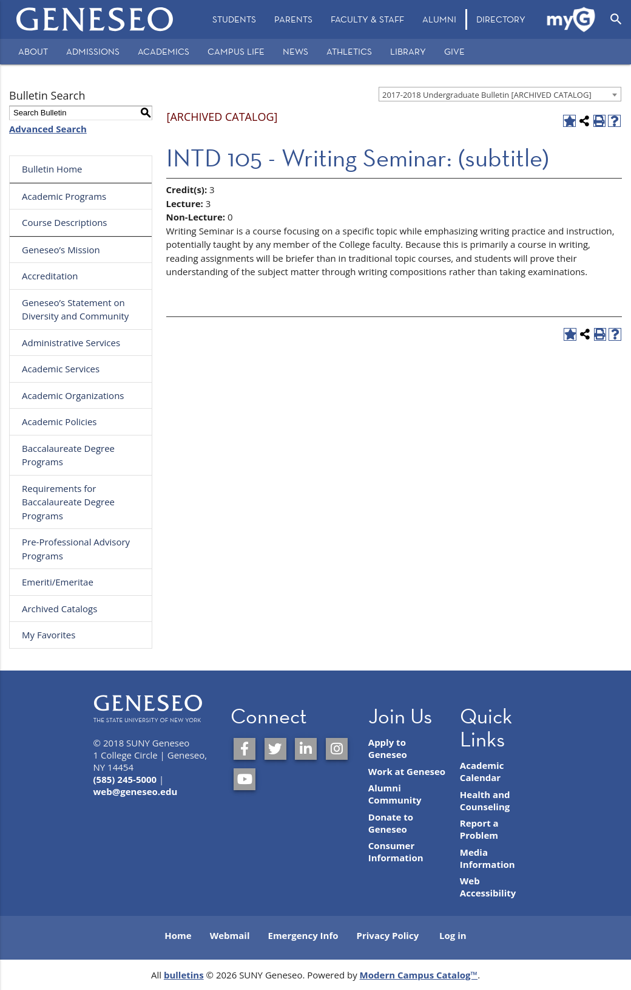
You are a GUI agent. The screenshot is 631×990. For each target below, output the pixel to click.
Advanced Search (48, 129)
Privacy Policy (388, 935)
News (295, 51)
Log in (453, 935)
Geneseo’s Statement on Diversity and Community (75, 309)
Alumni (439, 19)
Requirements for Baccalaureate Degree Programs (68, 502)
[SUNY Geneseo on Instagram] (337, 749)
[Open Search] (616, 19)
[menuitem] (234, 19)
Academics (163, 51)
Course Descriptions (64, 222)
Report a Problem (479, 829)
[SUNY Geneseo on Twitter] (275, 749)
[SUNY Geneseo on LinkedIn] (306, 749)
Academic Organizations (73, 395)
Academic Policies (59, 421)
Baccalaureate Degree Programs (68, 455)
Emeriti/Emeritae (57, 582)
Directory (500, 19)
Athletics (349, 51)
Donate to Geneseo (390, 823)
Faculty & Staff (367, 19)
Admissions (93, 51)
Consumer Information (395, 851)
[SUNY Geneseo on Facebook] (244, 749)
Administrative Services (71, 342)
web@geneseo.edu (135, 791)
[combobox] (500, 94)
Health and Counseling (485, 800)
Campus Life (236, 51)
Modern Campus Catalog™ (419, 975)
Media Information (487, 858)
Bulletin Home (52, 169)
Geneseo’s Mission (61, 250)
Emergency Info (303, 935)
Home (177, 935)
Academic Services (61, 369)
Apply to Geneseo (387, 748)
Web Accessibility (488, 887)
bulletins (184, 975)
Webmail (230, 935)
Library (408, 51)
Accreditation (50, 276)
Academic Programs (64, 196)
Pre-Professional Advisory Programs (76, 549)
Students (234, 19)
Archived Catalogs (59, 609)
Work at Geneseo (406, 771)
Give (454, 51)
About (33, 51)
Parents (293, 19)
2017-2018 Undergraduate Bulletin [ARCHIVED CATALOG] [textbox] (487, 94)
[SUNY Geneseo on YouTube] (244, 779)
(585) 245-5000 (125, 779)
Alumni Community (395, 794)
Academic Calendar (482, 771)
